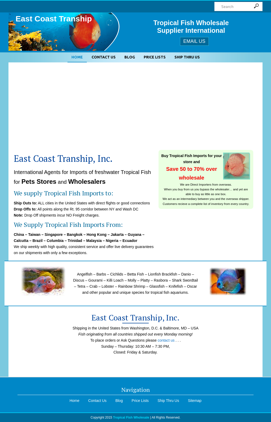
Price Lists (155, 57)
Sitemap (194, 400)
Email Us (194, 41)
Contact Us (104, 57)
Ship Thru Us (187, 57)
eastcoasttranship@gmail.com (135, 366)
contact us (166, 340)
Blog (129, 57)
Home (77, 57)
